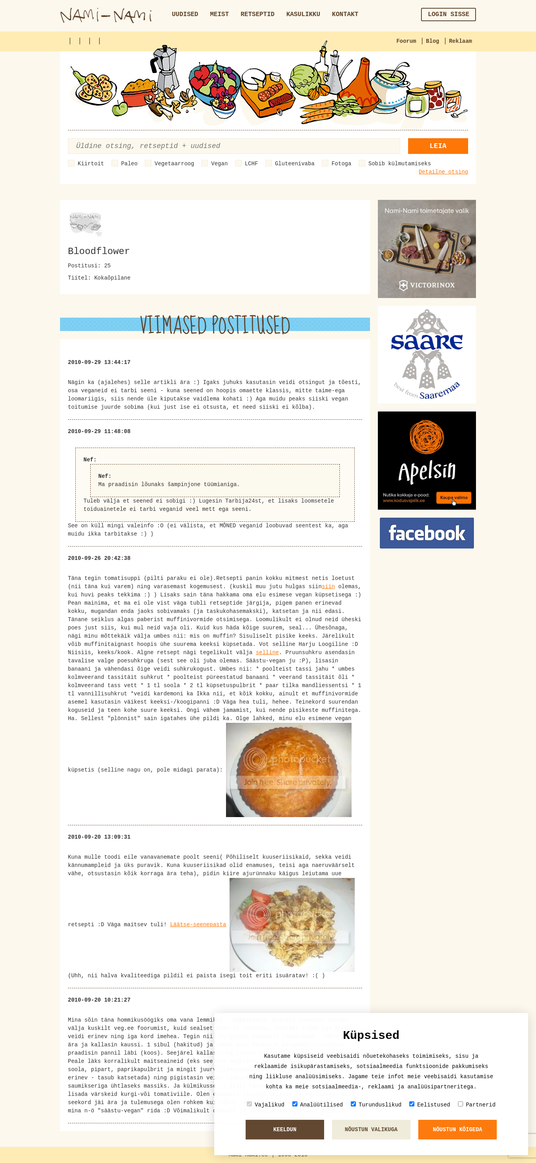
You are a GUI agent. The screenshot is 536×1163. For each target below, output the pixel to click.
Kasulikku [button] (303, 14)
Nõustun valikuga (371, 1129)
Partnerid (477, 1104)
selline (267, 652)
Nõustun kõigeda (457, 1129)
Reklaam (460, 41)
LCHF (251, 164)
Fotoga (341, 164)
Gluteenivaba (295, 164)
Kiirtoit (91, 164)
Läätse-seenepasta (198, 925)
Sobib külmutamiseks (399, 164)
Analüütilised (317, 1104)
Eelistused (429, 1104)
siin (328, 586)
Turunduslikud (376, 1104)
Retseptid (257, 14)
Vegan (219, 164)
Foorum (406, 41)
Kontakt (345, 14)
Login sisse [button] (448, 14)
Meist (219, 14)
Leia (438, 146)
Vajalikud (265, 1104)
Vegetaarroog (174, 164)
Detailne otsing (443, 172)
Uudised (185, 14)
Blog (432, 41)
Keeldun (285, 1129)
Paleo (129, 164)
